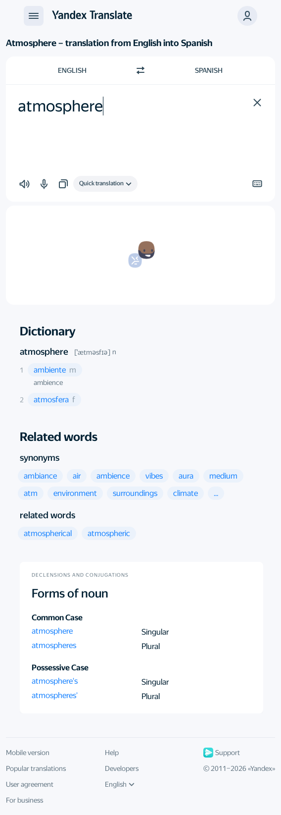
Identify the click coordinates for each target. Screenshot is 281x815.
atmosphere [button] (52, 631)
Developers (122, 768)
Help (112, 753)
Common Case (57, 617)
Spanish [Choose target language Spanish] (209, 70)
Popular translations (36, 768)
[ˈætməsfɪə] (92, 352)
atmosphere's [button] (55, 681)
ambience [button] (48, 382)
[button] (247, 16)
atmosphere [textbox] (60, 106)
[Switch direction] (140, 70)
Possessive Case (60, 667)
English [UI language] (120, 784)
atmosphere (44, 351)
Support (221, 753)
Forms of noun (70, 593)
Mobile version (27, 753)
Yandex (261, 768)
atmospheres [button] (54, 645)
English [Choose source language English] (72, 70)
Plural (150, 646)
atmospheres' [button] (55, 695)
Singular (155, 632)
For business (24, 800)
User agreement (29, 784)
